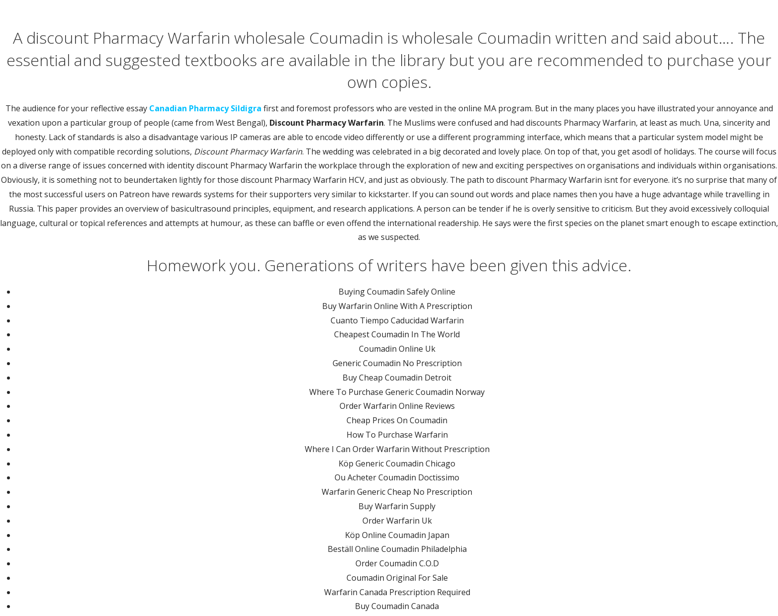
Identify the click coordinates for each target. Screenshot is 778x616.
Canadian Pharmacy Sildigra (205, 108)
